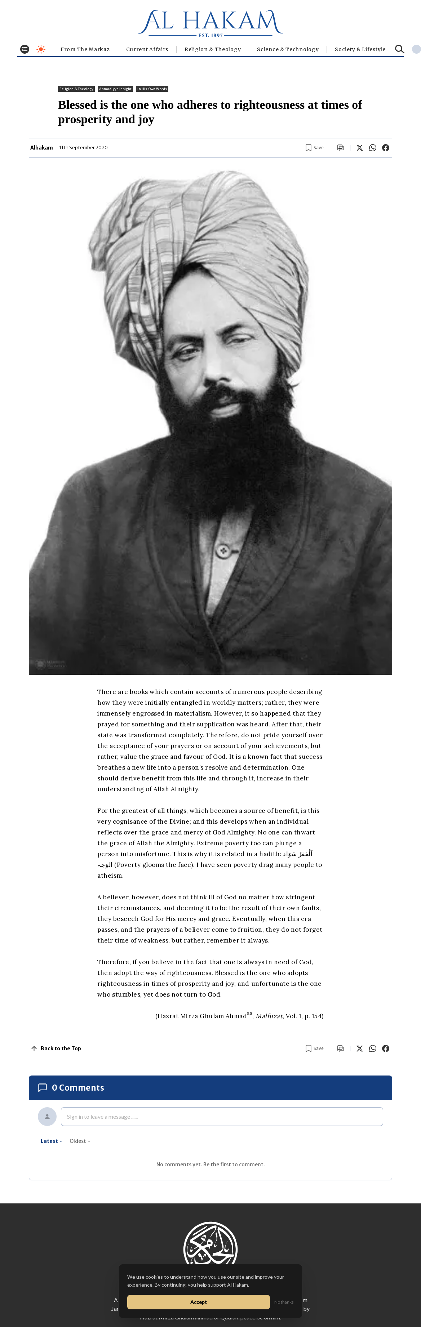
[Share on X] (359, 147)
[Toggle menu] (24, 49)
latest (51, 1141)
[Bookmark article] (314, 148)
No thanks (284, 1302)
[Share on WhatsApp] (372, 147)
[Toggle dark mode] (40, 49)
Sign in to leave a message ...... (102, 1116)
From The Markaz (85, 49)
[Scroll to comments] (340, 148)
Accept (198, 1302)
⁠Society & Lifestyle (360, 49)
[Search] (400, 49)
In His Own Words (152, 89)
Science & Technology (288, 49)
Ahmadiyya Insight (115, 89)
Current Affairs (147, 49)
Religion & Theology (213, 49)
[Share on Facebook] (385, 147)
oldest (80, 1141)
